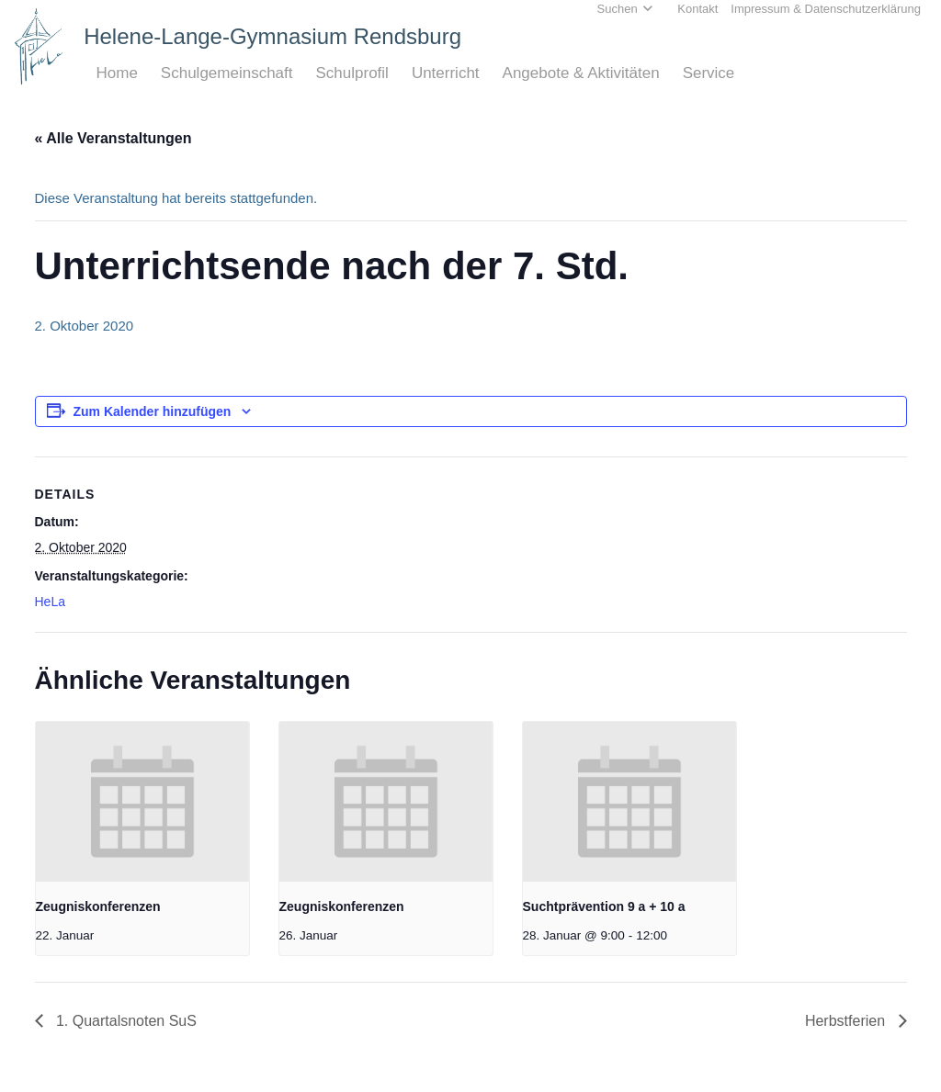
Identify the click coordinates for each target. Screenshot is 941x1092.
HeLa (50, 601)
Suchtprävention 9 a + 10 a (604, 906)
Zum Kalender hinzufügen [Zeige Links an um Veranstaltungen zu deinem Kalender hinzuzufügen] (153, 411)
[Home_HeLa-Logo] (39, 46)
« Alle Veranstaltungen (113, 138)
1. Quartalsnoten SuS (124, 1021)
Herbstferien (847, 1021)
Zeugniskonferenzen (98, 906)
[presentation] (142, 802)
